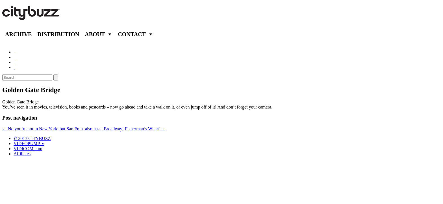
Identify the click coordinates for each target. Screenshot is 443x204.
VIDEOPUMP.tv (29, 143)
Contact (132, 34)
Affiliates (22, 153)
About (95, 34)
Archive (18, 34)
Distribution (58, 34)
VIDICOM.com (28, 148)
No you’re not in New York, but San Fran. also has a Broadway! (63, 128)
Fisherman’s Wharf (145, 128)
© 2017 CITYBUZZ (32, 138)
